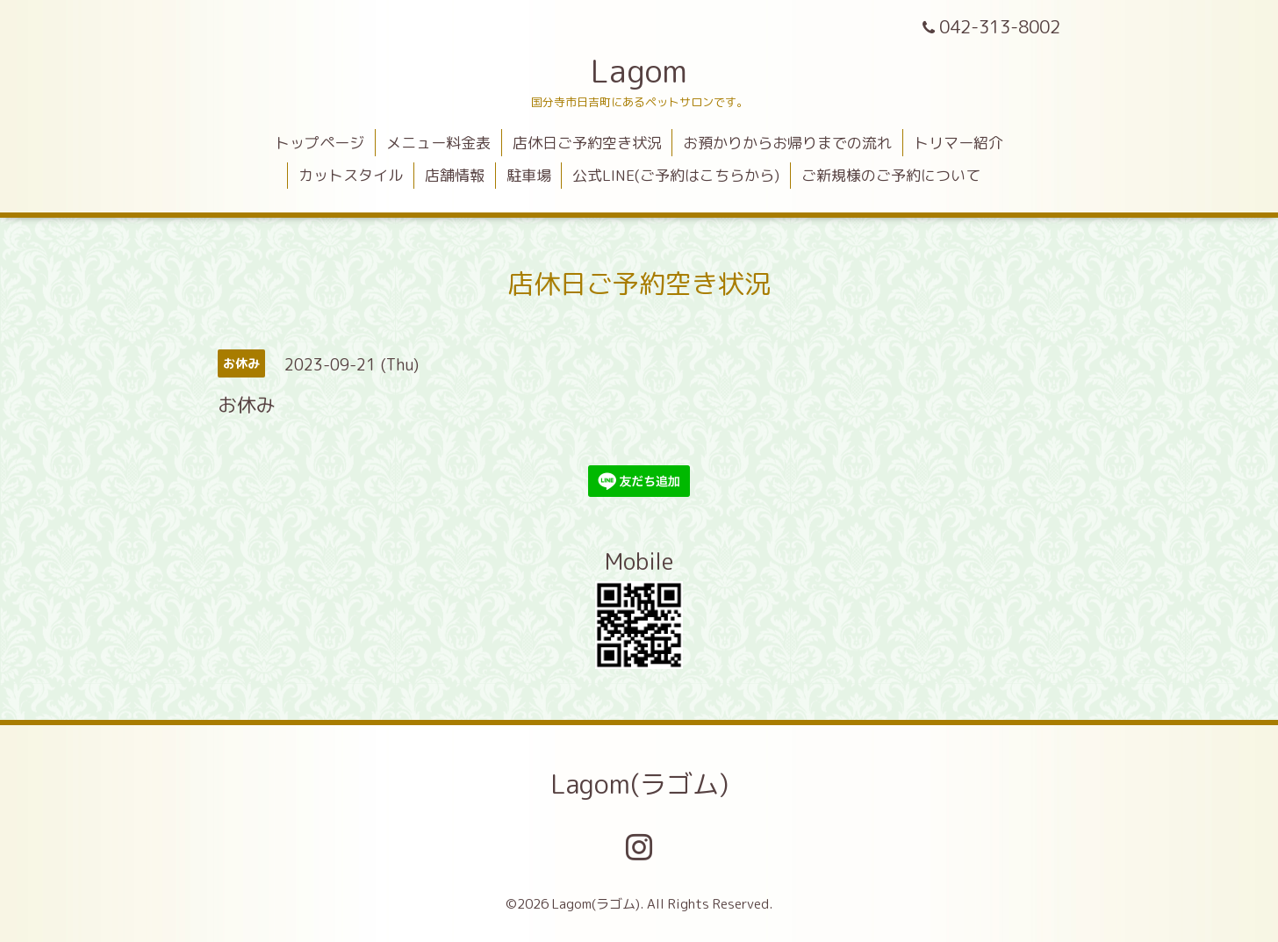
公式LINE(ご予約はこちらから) (675, 175)
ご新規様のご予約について (890, 175)
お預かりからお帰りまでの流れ (787, 143)
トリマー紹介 (958, 143)
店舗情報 (455, 175)
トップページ (319, 143)
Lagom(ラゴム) (639, 784)
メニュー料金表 (438, 143)
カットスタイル (350, 175)
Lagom (639, 70)
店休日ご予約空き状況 (587, 143)
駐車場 (528, 175)
